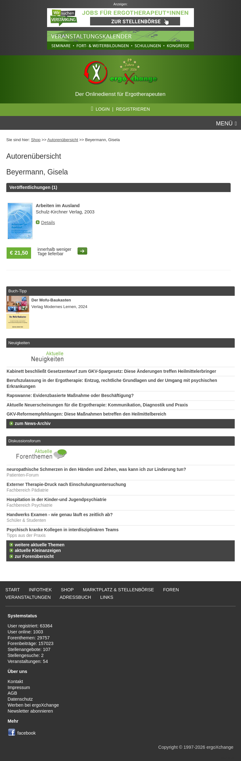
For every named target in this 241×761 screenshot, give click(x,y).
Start (12, 589)
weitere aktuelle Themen (39, 545)
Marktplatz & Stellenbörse (118, 589)
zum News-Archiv (33, 423)
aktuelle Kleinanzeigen (38, 550)
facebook (26, 733)
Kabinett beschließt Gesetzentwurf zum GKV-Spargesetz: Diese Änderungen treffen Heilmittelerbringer (111, 371)
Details (48, 222)
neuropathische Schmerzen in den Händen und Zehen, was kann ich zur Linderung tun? (96, 469)
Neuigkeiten (19, 342)
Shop (35, 139)
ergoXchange (219, 747)
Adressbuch (75, 597)
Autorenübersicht (62, 139)
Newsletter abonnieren (30, 711)
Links (106, 597)
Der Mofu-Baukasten (51, 300)
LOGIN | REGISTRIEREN (120, 109)
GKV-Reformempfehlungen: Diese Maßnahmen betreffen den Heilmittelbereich (86, 414)
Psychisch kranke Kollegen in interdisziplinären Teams (63, 529)
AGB (12, 693)
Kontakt (15, 681)
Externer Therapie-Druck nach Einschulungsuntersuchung (66, 484)
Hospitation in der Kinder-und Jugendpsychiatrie (56, 499)
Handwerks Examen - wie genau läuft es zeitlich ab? (60, 514)
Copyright (168, 747)
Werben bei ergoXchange (33, 705)
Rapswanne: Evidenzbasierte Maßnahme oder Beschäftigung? (70, 395)
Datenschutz (20, 699)
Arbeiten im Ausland (58, 205)
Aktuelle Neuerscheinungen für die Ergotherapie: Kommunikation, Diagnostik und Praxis (97, 405)
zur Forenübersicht (34, 556)
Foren (171, 589)
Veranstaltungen (28, 597)
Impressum (19, 687)
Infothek (40, 589)
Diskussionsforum (24, 440)
